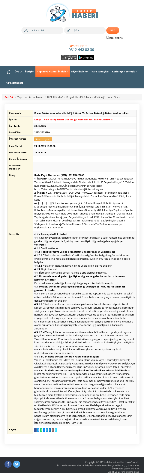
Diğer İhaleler (79, 71)
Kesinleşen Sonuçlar (124, 71)
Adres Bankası (14, 82)
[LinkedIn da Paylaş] (49, 423)
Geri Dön (9, 97)
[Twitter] (16, 457)
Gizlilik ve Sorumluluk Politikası (124, 464)
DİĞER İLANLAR (55, 97)
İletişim (29, 71)
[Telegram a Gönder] (46, 423)
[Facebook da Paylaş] (34, 423)
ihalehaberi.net (112, 455)
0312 (81, 48)
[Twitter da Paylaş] (37, 423)
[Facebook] (8, 457)
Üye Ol (18, 71)
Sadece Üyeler (42, 139)
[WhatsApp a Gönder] (40, 423)
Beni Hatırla (114, 37)
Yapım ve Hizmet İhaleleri (52, 71)
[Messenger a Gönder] (43, 423)
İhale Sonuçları (100, 71)
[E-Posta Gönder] (52, 423)
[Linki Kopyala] (55, 423)
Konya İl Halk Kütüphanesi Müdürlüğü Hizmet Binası (93, 97)
